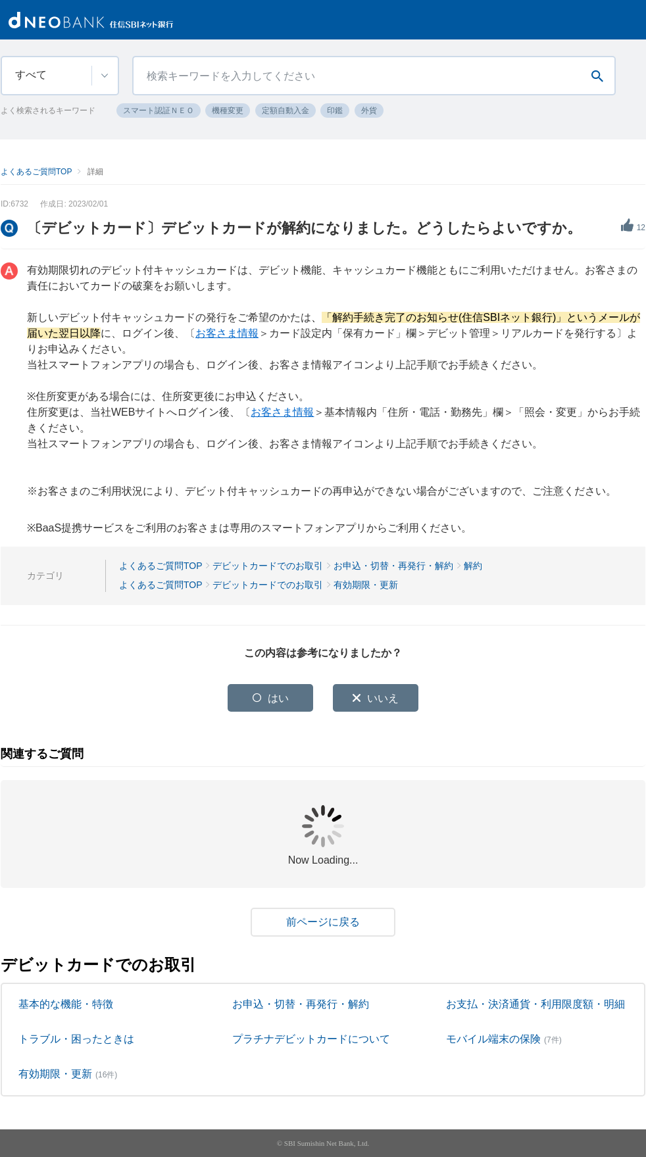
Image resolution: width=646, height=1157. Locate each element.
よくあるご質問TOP (36, 171)
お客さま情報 (227, 333)
